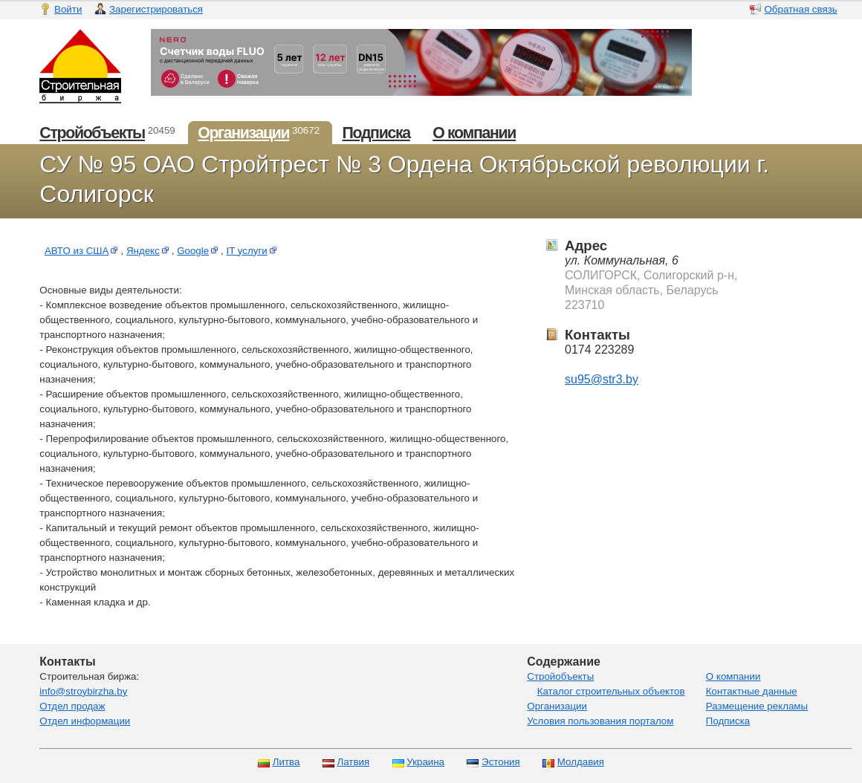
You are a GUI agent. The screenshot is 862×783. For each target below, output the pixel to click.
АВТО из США (83, 250)
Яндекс (149, 250)
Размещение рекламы (757, 706)
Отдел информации (84, 721)
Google (199, 250)
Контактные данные (751, 691)
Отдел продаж (72, 706)
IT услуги (253, 250)
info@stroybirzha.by (83, 691)
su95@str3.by (601, 379)
